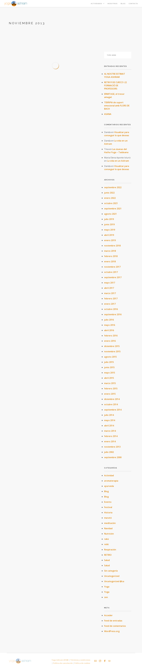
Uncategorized (111, 576)
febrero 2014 (111, 436)
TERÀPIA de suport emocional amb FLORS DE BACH (116, 105)
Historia (108, 512)
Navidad (108, 528)
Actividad (109, 475)
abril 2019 (109, 235)
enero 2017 (110, 303)
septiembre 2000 (112, 457)
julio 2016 (109, 319)
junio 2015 (109, 367)
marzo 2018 (110, 250)
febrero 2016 (111, 335)
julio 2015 (109, 362)
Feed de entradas (113, 620)
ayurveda (109, 486)
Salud (107, 560)
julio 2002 (109, 452)
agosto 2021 (110, 213)
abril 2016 (109, 330)
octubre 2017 (111, 272)
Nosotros (113, 3)
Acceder (108, 615)
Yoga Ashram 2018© (60, 660)
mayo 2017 (109, 282)
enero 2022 (110, 198)
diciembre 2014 (112, 399)
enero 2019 (110, 240)
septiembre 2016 (112, 314)
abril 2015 (109, 377)
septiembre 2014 (112, 409)
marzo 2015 (110, 383)
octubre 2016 (111, 309)
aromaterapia (111, 480)
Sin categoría (111, 570)
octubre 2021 (111, 203)
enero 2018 (110, 261)
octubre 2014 (111, 404)
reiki (106, 544)
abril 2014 (109, 425)
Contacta (133, 3)
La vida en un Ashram (118, 160)
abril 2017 (109, 288)
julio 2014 (109, 415)
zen (106, 597)
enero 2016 (110, 340)
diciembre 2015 (112, 346)
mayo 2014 (109, 420)
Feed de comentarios (115, 625)
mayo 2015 (109, 372)
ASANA (107, 114)
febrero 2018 (111, 256)
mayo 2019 (109, 229)
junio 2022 (109, 192)
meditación (110, 523)
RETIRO (108, 554)
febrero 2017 (111, 298)
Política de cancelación (63, 663)
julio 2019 (109, 219)
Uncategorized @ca (114, 581)
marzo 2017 (110, 293)
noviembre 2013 (112, 446)
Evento (107, 501)
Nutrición (109, 533)
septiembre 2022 (112, 187)
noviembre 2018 (112, 245)
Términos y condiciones (80, 660)
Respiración (110, 549)
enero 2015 (110, 393)
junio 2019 (109, 224)
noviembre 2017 (112, 266)
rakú (106, 539)
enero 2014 (110, 441)
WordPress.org (112, 631)
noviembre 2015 (112, 351)
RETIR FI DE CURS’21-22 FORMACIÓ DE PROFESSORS (115, 85)
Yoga (106, 586)
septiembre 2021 (112, 208)
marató (108, 517)
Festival (108, 507)
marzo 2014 (110, 430)
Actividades (96, 3)
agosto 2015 (110, 356)
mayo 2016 (109, 325)
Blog (123, 3)
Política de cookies (82, 663)
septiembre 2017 (112, 277)
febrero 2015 (111, 388)
